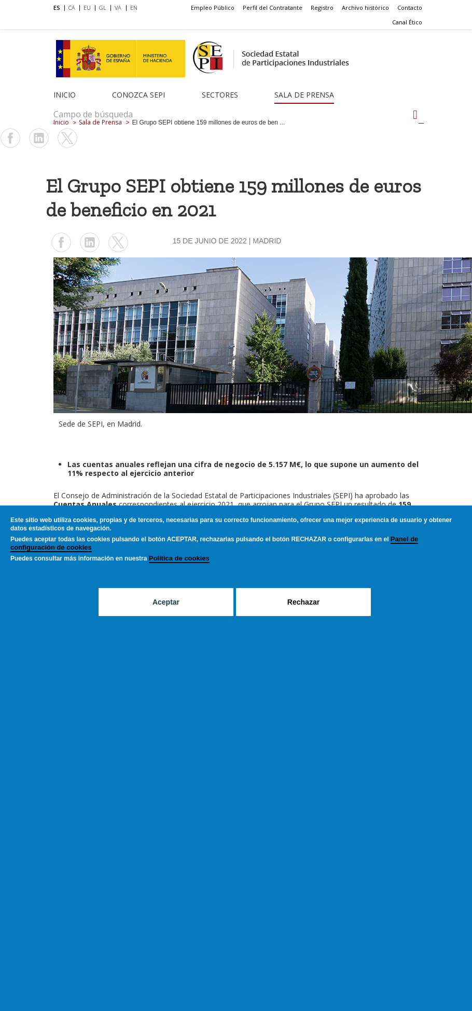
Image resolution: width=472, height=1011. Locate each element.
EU (87, 7)
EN (133, 7)
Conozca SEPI (138, 95)
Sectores (220, 95)
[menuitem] (58, 8)
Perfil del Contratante (272, 7)
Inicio (64, 95)
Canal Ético (407, 22)
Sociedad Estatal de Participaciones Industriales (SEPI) (262, 495)
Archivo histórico (365, 7)
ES (56, 7)
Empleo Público (212, 7)
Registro (322, 7)
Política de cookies (179, 558)
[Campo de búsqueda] (415, 114)
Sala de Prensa (304, 95)
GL (102, 7)
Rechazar (303, 602)
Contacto (409, 7)
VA (118, 7)
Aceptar (165, 602)
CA (71, 7)
